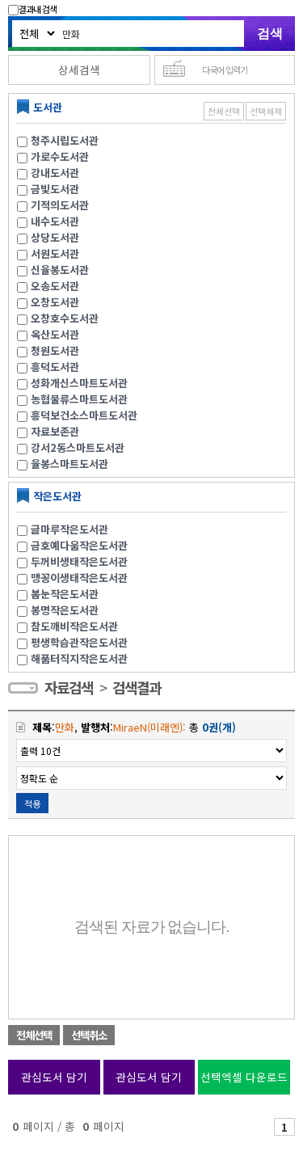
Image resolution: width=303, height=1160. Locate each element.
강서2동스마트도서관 (77, 447)
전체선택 (224, 111)
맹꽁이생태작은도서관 (79, 577)
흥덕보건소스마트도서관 (84, 415)
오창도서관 (55, 302)
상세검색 (79, 69)
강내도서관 (55, 172)
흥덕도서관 (55, 366)
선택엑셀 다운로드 (244, 1077)
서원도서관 (55, 253)
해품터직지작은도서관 (79, 658)
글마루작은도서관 (69, 529)
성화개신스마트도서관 (79, 382)
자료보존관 (55, 431)
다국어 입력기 (224, 69)
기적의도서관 (60, 205)
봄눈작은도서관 (65, 593)
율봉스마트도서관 (69, 463)
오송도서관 (55, 285)
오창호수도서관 (65, 318)
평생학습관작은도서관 (79, 642)
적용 (32, 803)
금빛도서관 (55, 188)
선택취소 (89, 1035)
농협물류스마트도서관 (79, 399)
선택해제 (266, 111)
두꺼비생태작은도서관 (79, 561)
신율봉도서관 (60, 269)
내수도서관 (55, 221)
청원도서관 (55, 350)
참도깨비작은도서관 (74, 626)
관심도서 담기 (54, 1077)
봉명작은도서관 (65, 610)
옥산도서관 (55, 334)
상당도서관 (55, 237)
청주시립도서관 (65, 140)
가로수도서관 (60, 156)
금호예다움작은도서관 (79, 545)
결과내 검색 (32, 8)
